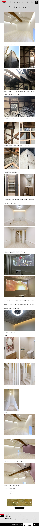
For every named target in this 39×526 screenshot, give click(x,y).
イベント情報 (20, 2)
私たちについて (7, 2)
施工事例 (12, 2)
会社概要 (14, 2)
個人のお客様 (27, 2)
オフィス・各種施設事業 (25, 519)
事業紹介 (10, 2)
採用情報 (17, 2)
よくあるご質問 (23, 2)
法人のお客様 (32, 2)
